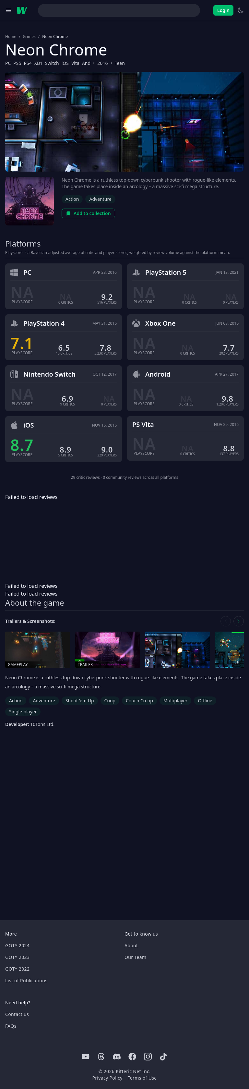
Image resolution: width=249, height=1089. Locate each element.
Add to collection (88, 213)
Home (10, 36)
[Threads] (101, 1056)
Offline (205, 700)
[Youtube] (85, 1056)
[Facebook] (132, 1056)
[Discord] (117, 1056)
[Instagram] (148, 1056)
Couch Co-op (139, 700)
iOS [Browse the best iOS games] (65, 63)
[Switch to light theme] (240, 10)
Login (223, 10)
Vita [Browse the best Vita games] (75, 63)
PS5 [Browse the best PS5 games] (17, 63)
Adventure (100, 199)
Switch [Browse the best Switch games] (52, 63)
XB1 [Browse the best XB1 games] (38, 63)
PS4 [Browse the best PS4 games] (28, 63)
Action (72, 199)
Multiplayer (175, 700)
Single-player (23, 711)
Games (29, 36)
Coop (109, 700)
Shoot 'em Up (79, 700)
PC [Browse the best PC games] (8, 63)
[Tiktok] (163, 1056)
